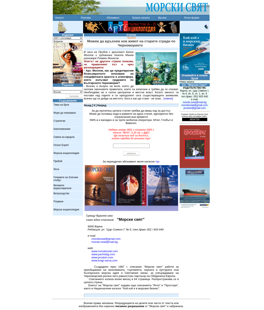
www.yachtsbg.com (103, 254)
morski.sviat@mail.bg (105, 241)
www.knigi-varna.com (105, 260)
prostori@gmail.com (195, 108)
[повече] (168, 98)
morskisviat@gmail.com (106, 238)
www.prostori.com (102, 257)
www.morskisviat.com (105, 251)
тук (157, 161)
